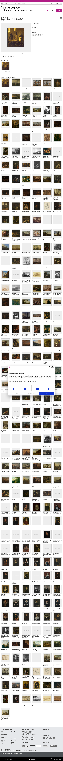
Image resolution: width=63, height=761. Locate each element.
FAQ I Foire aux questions (4, 732)
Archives (12, 735)
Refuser (16, 393)
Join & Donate (51, 10)
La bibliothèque (13, 733)
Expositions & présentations (13, 14)
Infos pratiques (4, 14)
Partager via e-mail (61, 20)
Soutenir (12, 742)
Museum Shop (3, 739)
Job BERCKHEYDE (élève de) (37, 35)
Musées (32, 14)
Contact (6, 3)
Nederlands (52, 3)
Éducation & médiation (47, 14)
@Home (60, 14)
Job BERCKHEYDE (4, 60)
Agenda (22, 14)
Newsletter (54, 745)
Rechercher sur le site (17, 3)
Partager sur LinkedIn (59, 20)
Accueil (2, 3)
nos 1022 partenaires (16, 375)
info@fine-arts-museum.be (34, 750)
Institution (37, 14)
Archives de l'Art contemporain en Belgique (15, 737)
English (61, 3)
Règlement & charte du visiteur (5, 741)
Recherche (55, 14)
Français (57, 3)
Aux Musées (3, 737)
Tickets (59, 10)
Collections (27, 14)
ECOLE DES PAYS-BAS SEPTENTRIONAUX (40, 38)
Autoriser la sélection (31, 393)
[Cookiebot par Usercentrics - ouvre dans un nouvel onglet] (49, 367)
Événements (14, 3)
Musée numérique (14, 738)
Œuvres (61, 18)
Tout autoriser (46, 393)
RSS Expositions (45, 746)
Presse (9, 3)
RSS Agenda (45, 745)
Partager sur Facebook (58, 20)
